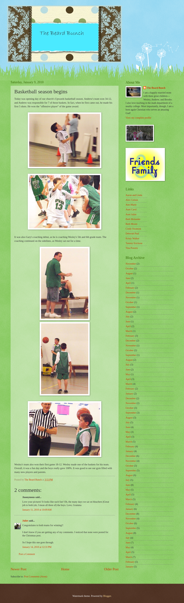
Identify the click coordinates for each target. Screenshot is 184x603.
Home (65, 569)
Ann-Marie (131, 204)
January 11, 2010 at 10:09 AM (37, 509)
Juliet (25, 520)
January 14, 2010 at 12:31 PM (36, 547)
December (131, 292)
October (129, 268)
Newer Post (19, 569)
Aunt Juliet (131, 214)
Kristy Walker (132, 238)
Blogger (107, 596)
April (128, 283)
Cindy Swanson (133, 228)
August (129, 273)
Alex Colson (132, 200)
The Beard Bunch (156, 88)
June (128, 278)
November (131, 263)
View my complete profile (138, 117)
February (130, 287)
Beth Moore (131, 224)
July (128, 316)
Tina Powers (132, 248)
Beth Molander (133, 219)
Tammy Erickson (134, 243)
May (128, 374)
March (129, 331)
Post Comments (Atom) (35, 576)
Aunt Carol (131, 209)
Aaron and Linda (134, 195)
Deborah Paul (132, 233)
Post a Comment (27, 554)
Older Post (111, 569)
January (129, 393)
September (131, 307)
